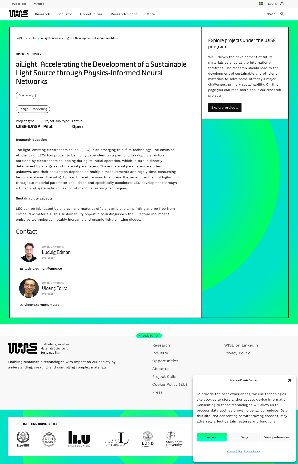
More (151, 14)
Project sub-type (56, 121)
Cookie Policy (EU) (169, 384)
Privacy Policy (252, 451)
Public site (19, 3)
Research (42, 14)
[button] (289, 380)
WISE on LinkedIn (241, 345)
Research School (125, 14)
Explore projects (224, 107)
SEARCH (271, 14)
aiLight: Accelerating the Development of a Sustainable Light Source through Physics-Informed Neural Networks (80, 38)
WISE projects (26, 38)
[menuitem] (42, 14)
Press (157, 392)
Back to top (150, 335)
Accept (212, 437)
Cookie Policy (234, 451)
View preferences (277, 437)
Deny (244, 437)
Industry (65, 14)
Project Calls (164, 376)
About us (161, 368)
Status (77, 121)
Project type (25, 121)
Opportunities (91, 14)
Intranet (38, 3)
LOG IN (272, 3)
